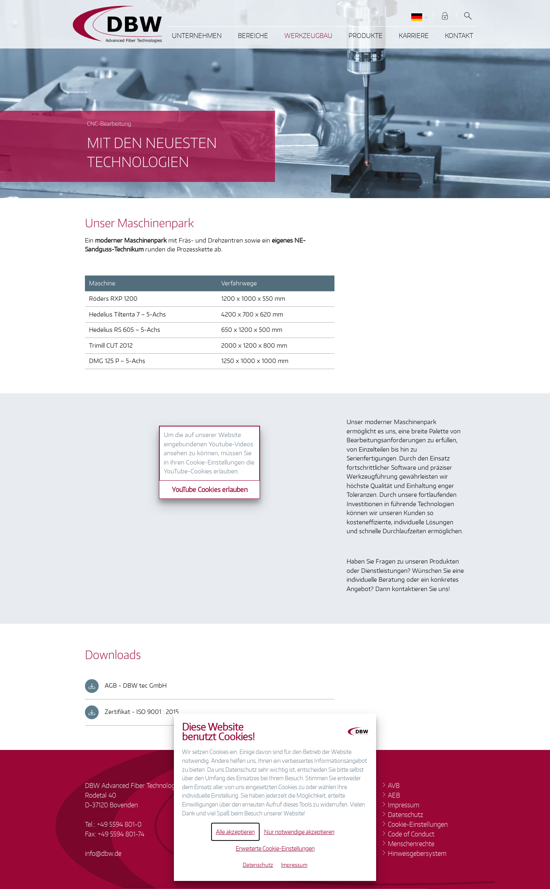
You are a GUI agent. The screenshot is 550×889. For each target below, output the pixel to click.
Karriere (414, 36)
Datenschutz (258, 865)
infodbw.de (103, 853)
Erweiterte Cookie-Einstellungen (275, 848)
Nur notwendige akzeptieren (299, 831)
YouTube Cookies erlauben (210, 490)
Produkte (366, 36)
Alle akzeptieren (235, 831)
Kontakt (459, 36)
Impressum (294, 865)
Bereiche (253, 36)
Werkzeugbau (308, 36)
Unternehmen (197, 36)
